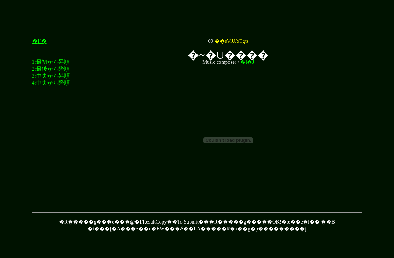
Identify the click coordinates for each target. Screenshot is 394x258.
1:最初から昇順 (51, 62)
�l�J (247, 62)
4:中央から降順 (51, 83)
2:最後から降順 (51, 69)
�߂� (39, 41)
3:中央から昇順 (51, 76)
